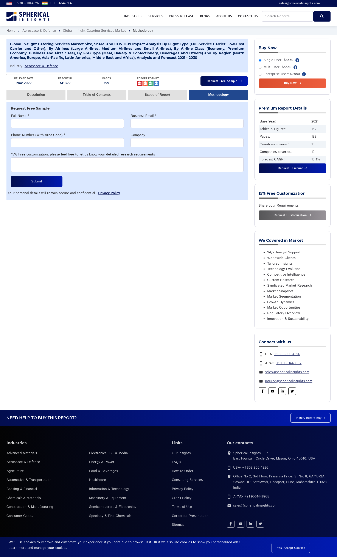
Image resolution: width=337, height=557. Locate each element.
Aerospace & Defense (39, 30)
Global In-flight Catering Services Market (94, 30)
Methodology (218, 94)
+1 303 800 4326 (287, 354)
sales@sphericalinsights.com (287, 372)
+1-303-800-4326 (27, 3)
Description (36, 94)
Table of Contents (97, 94)
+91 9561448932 (61, 3)
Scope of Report (157, 94)
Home (11, 30)
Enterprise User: (282, 74)
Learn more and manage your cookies (38, 547)
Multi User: (277, 67)
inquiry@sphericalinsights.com (288, 381)
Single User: (278, 60)
